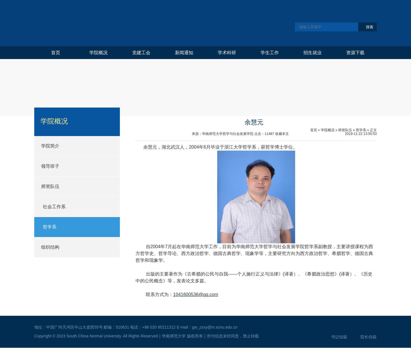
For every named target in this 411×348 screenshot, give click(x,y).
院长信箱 (368, 337)
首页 (55, 52)
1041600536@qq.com (195, 294)
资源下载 (355, 52)
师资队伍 (50, 186)
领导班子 (50, 166)
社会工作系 (54, 206)
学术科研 (227, 52)
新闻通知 (184, 52)
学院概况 (98, 52)
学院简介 (50, 145)
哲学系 (50, 226)
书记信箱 (339, 337)
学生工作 (270, 52)
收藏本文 (282, 134)
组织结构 (50, 247)
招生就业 (312, 52)
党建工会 (141, 52)
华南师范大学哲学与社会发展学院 (124, 23)
